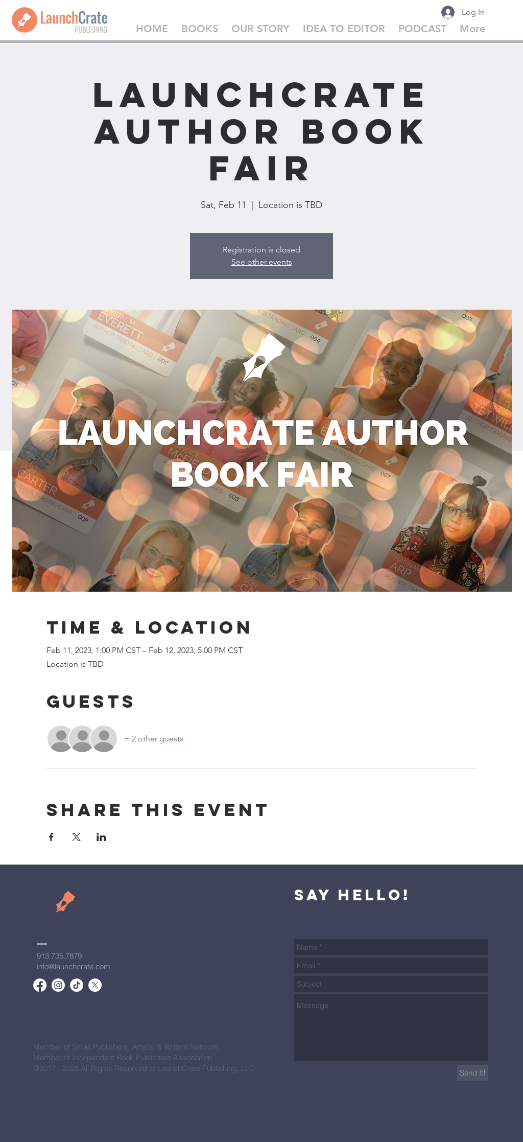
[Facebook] (39, 985)
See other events (261, 262)
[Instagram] (58, 985)
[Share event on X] (76, 837)
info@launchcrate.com (73, 966)
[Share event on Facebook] (51, 837)
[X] (95, 985)
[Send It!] (472, 1073)
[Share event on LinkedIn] (101, 837)
